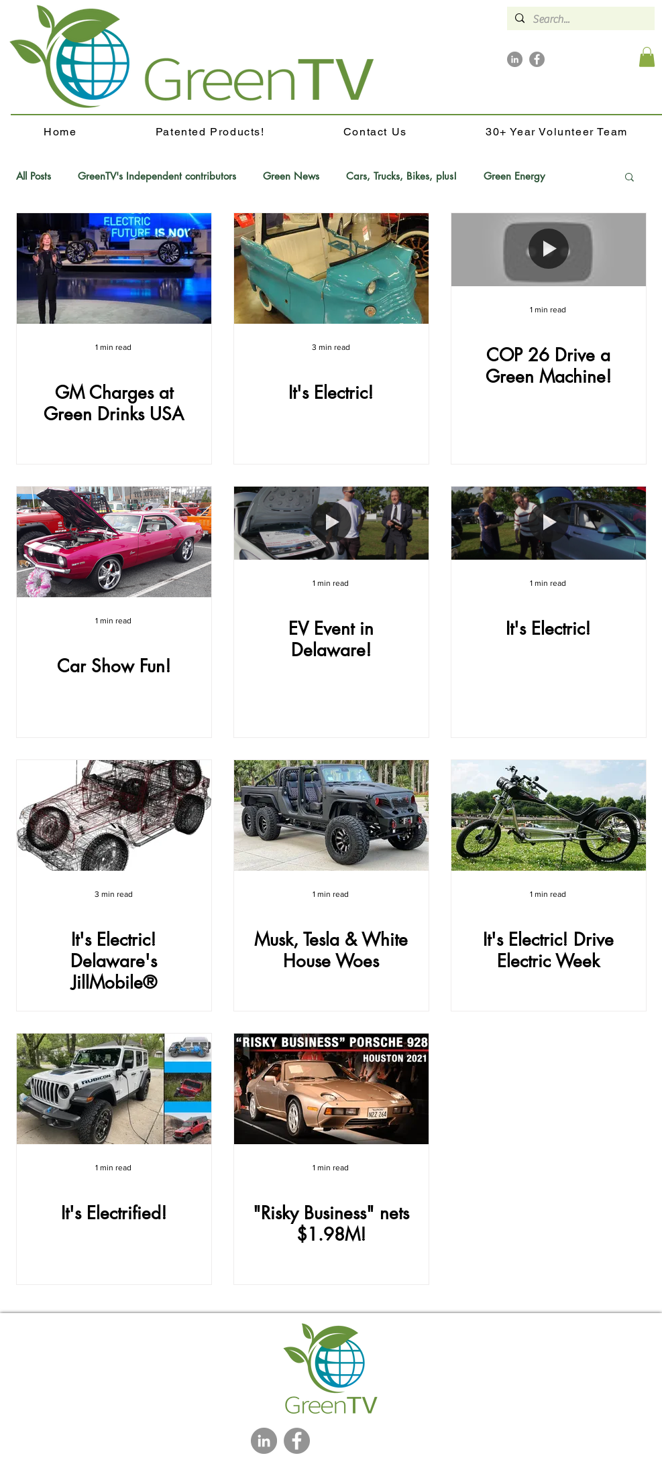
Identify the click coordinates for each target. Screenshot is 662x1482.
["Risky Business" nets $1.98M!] (331, 1089)
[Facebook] (537, 59)
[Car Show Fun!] (114, 542)
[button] (647, 57)
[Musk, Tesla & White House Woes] (331, 815)
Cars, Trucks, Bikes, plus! (401, 176)
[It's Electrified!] (114, 1089)
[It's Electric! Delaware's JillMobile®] (114, 815)
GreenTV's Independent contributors (157, 176)
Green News (291, 176)
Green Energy (514, 176)
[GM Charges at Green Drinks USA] (114, 268)
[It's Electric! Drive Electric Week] (548, 815)
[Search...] (579, 19)
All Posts (33, 176)
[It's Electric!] (331, 268)
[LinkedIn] (514, 59)
